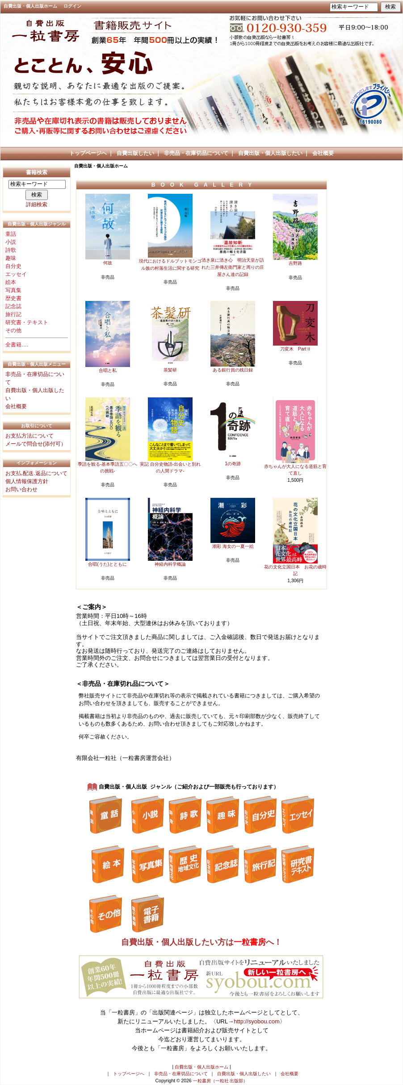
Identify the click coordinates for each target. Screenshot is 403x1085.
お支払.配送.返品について (36, 473)
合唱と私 (108, 370)
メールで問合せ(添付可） (35, 444)
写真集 (13, 290)
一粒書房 (250, 942)
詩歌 (10, 250)
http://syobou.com (257, 1021)
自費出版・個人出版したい (270, 153)
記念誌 (13, 306)
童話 (10, 234)
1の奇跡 (233, 463)
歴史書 (13, 298)
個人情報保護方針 (26, 481)
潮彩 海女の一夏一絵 (233, 546)
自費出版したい (135, 153)
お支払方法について (29, 436)
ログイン (72, 6)
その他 (13, 330)
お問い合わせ (21, 489)
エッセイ (16, 274)
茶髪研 (170, 369)
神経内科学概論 (170, 564)
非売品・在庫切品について (196, 153)
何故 (107, 262)
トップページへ (88, 153)
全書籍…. (16, 345)
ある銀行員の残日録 (233, 369)
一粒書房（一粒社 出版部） (220, 1080)
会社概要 (323, 153)
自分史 (13, 266)
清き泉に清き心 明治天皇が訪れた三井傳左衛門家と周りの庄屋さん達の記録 (233, 267)
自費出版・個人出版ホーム (30, 6)
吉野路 (295, 263)
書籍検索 (36, 172)
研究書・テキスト (26, 322)
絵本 (10, 282)
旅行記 (13, 314)
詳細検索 (36, 204)
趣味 (10, 258)
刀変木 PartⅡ (295, 348)
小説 (10, 242)
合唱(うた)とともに (107, 564)
